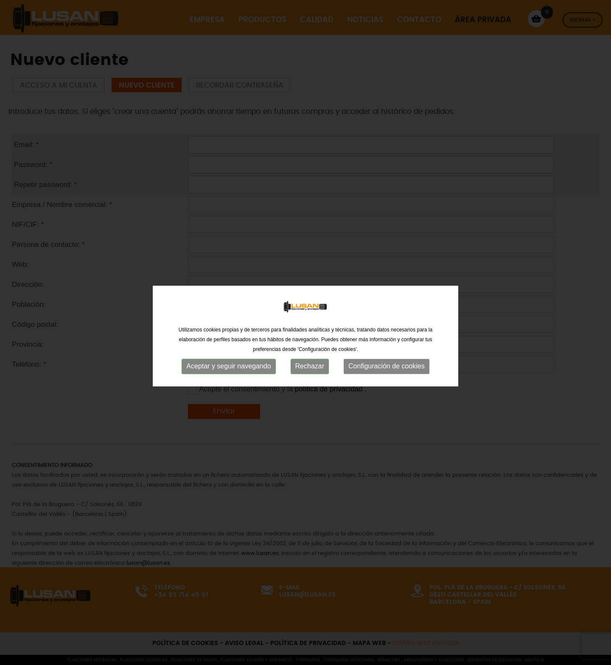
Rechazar (309, 377)
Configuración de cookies (386, 377)
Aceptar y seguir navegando (228, 377)
